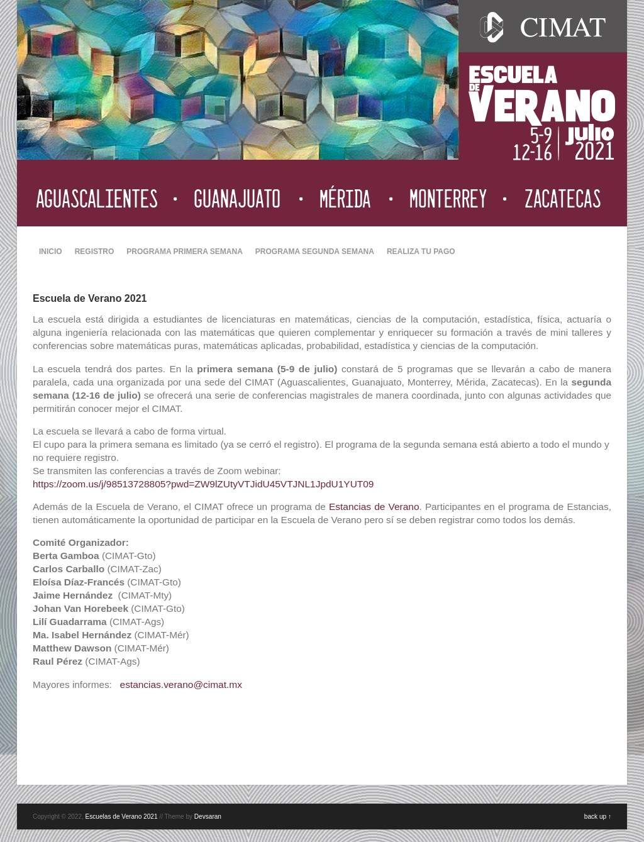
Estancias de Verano (374, 506)
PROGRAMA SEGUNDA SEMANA (314, 251)
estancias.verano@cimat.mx (181, 684)
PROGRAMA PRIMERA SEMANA (184, 251)
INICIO (50, 251)
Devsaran (207, 816)
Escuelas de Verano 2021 (122, 816)
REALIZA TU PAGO (421, 251)
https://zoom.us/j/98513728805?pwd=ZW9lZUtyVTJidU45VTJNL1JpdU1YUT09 (203, 484)
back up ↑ (597, 816)
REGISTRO (94, 251)
